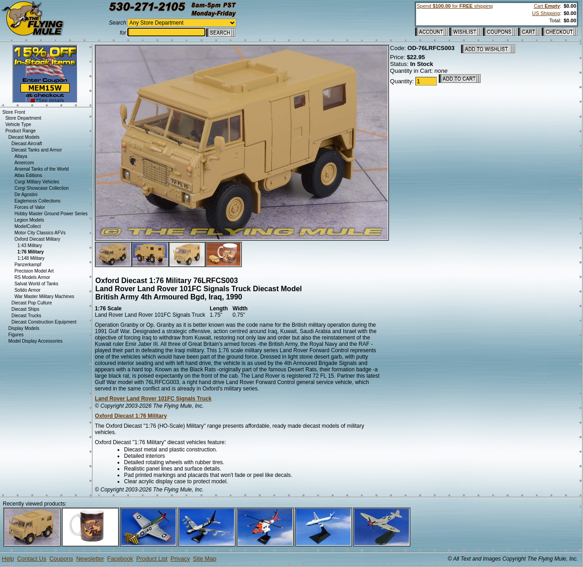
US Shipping (546, 13)
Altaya (21, 156)
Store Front (13, 112)
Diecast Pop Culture (31, 302)
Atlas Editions (28, 175)
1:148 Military (30, 258)
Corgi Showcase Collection (42, 188)
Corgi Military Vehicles (37, 181)
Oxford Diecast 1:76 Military (131, 416)
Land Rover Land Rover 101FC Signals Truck (153, 398)
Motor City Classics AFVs (40, 232)
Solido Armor (28, 290)
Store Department (23, 118)
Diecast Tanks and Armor (36, 149)
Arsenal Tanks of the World (42, 169)
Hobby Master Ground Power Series (51, 213)
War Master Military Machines (44, 296)
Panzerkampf (28, 264)
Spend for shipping (455, 6)
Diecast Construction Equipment (44, 321)
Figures (15, 334)
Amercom (24, 162)
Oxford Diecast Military (38, 239)
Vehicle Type (18, 124)
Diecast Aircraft (26, 143)
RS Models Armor (32, 277)
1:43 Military (29, 245)
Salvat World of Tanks (36, 283)
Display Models (23, 328)
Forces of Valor (30, 207)
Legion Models (29, 220)
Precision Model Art (34, 270)
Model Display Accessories (35, 341)
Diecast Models (23, 137)
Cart (547, 6)
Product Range (20, 130)
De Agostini (26, 194)
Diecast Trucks (26, 315)
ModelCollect (28, 226)
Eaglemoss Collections (38, 200)
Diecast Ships (25, 309)
